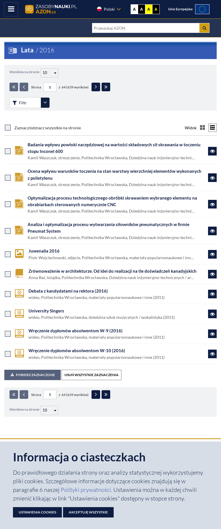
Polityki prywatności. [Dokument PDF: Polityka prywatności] (87, 489)
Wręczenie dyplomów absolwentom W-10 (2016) (76, 350)
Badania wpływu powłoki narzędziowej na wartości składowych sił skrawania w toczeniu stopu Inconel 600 (114, 148)
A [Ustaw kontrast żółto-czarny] (148, 9)
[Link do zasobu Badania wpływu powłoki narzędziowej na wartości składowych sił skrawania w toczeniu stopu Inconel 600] (212, 151)
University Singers (46, 310)
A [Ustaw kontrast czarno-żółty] (156, 9)
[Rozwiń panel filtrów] (45, 103)
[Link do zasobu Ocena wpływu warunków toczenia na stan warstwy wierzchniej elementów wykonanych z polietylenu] (212, 177)
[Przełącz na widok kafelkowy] (202, 128)
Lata (27, 50)
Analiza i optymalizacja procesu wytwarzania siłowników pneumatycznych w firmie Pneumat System (108, 228)
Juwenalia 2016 (44, 250)
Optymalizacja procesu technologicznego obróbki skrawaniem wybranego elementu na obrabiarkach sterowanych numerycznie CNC (112, 201)
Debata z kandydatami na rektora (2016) (68, 290)
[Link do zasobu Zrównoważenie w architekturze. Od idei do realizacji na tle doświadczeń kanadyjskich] (212, 274)
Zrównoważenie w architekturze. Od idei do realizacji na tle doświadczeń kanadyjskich (112, 271)
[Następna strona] (96, 87)
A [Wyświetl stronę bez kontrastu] (134, 9)
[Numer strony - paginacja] (49, 87)
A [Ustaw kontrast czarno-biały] (141, 9)
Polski (105, 9)
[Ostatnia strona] (106, 87)
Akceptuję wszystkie (88, 512)
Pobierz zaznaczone (32, 375)
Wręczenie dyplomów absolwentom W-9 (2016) (75, 330)
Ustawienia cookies (37, 512)
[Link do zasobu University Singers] (212, 314)
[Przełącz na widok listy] (212, 128)
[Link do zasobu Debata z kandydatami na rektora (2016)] (212, 294)
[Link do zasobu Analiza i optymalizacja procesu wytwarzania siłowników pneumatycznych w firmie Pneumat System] (212, 231)
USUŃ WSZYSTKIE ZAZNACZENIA (91, 375)
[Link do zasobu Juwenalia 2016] (212, 254)
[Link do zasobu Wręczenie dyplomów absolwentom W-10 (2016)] (212, 354)
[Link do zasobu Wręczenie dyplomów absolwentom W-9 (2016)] (212, 333)
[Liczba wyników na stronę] (49, 410)
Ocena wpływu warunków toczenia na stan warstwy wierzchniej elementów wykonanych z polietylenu (114, 174)
